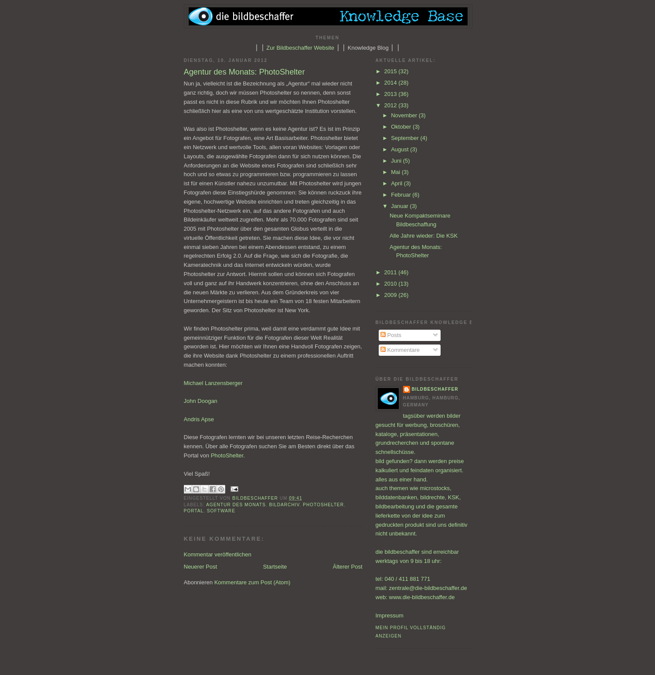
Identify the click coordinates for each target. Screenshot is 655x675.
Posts (390, 335)
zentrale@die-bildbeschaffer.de (428, 588)
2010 (391, 283)
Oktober (402, 126)
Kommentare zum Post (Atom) (252, 582)
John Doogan (200, 401)
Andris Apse (199, 419)
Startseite (275, 566)
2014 (391, 82)
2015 (391, 71)
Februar (401, 194)
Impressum (390, 615)
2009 (391, 295)
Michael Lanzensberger (213, 383)
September (405, 138)
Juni (397, 160)
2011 (391, 272)
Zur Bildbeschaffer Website (300, 47)
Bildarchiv (284, 504)
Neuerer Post (200, 566)
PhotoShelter (227, 455)
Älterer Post (348, 566)
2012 (391, 105)
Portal (194, 510)
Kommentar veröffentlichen (217, 554)
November (405, 115)
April (397, 183)
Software (221, 510)
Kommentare (400, 350)
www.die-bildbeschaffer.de (422, 597)
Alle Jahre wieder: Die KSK (424, 235)
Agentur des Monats (236, 504)
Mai (396, 172)
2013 (391, 94)
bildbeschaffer (256, 498)
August (400, 149)
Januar (400, 206)
